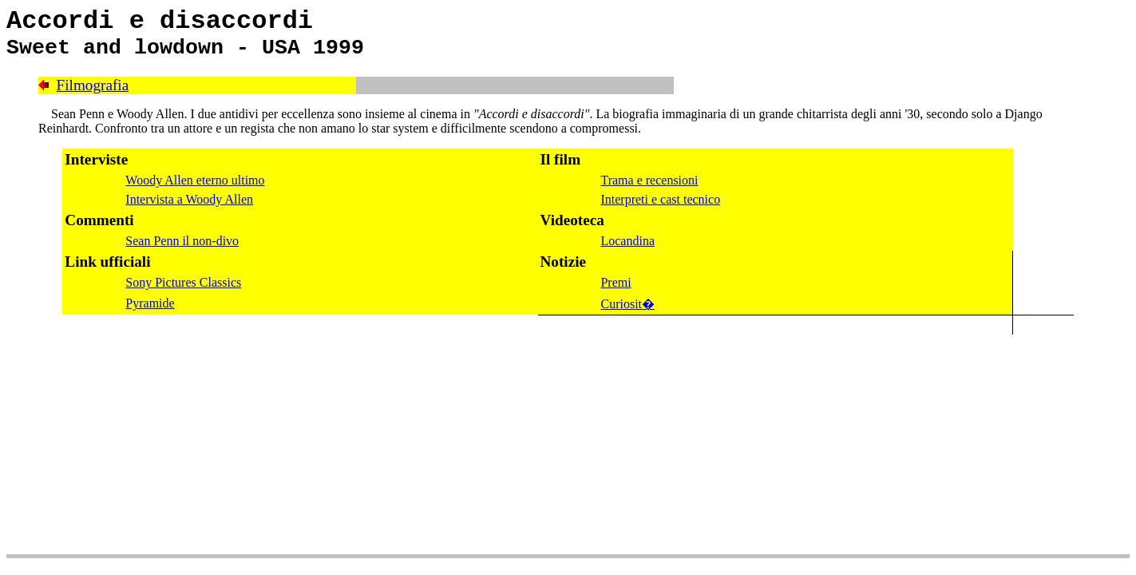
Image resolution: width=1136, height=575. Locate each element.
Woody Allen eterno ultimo (194, 180)
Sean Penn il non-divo (182, 241)
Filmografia (93, 85)
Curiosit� (627, 304)
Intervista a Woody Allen (189, 199)
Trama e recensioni (649, 180)
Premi (615, 282)
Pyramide (149, 303)
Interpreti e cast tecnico (660, 199)
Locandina (627, 241)
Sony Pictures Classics (183, 282)
